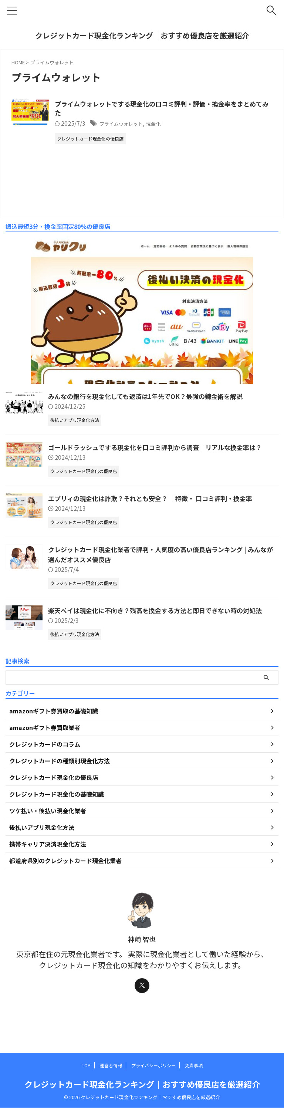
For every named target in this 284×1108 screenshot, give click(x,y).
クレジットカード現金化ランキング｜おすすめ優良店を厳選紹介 (142, 35)
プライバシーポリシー (153, 1065)
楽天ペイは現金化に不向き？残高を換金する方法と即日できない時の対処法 (161, 613)
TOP (86, 1065)
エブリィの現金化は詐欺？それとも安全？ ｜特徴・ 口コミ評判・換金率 (156, 501)
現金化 (201, 124)
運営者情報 (111, 1065)
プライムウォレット (162, 124)
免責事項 (194, 1065)
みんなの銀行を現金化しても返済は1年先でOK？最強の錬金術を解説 (151, 399)
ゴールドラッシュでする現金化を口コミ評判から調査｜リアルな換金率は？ (161, 450)
